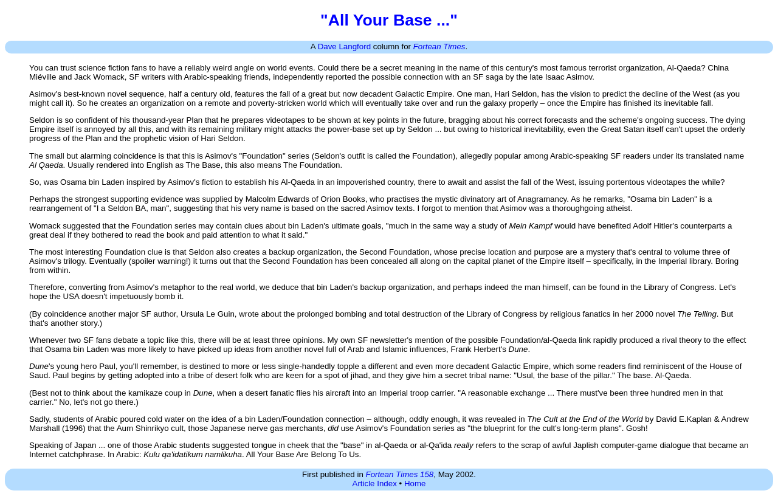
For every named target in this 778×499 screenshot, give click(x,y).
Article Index (375, 483)
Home (415, 483)
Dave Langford (344, 46)
